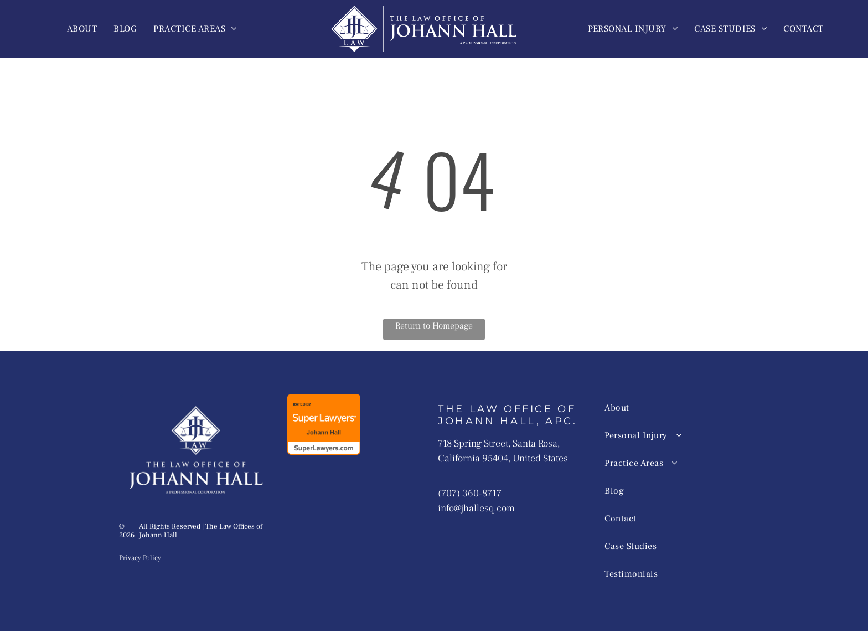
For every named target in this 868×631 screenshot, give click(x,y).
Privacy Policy (140, 557)
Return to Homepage (434, 325)
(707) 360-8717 (470, 493)
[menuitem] (82, 28)
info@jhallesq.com (476, 508)
